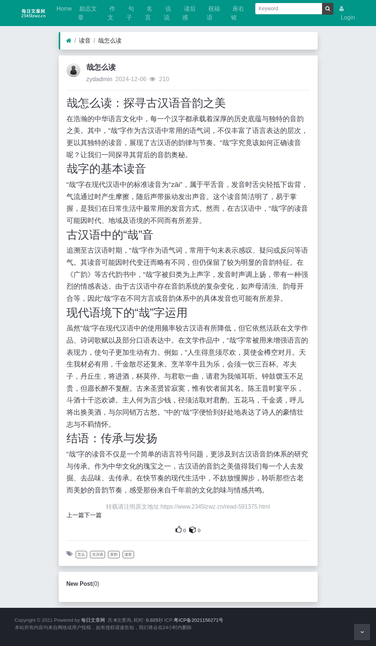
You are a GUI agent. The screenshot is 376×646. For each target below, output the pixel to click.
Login (347, 13)
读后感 (188, 13)
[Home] (69, 40)
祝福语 (213, 13)
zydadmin (99, 79)
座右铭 (237, 13)
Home (63, 9)
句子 (130, 13)
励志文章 (87, 13)
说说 (167, 13)
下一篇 (93, 515)
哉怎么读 (110, 40)
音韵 (114, 554)
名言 (148, 13)
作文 (111, 13)
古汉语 (97, 554)
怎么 (81, 554)
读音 (85, 40)
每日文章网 (93, 620)
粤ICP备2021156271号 (198, 620)
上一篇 (75, 515)
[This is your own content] (192, 530)
